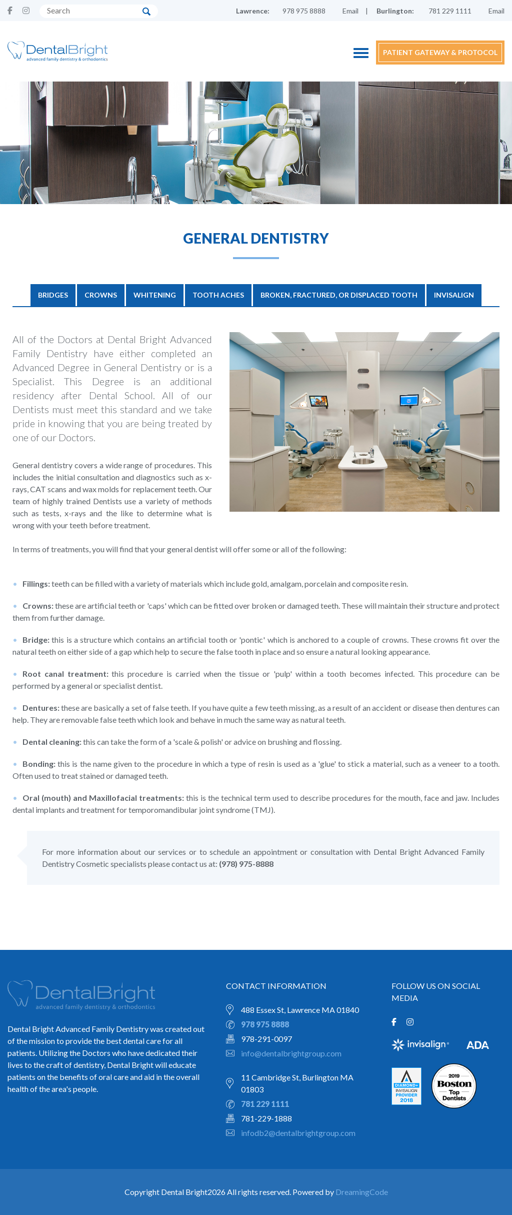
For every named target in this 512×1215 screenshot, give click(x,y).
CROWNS (100, 295)
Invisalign (454, 295)
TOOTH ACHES (218, 295)
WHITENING (155, 295)
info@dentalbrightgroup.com (291, 1053)
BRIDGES (53, 295)
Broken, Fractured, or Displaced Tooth (339, 295)
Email (350, 11)
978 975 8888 (304, 11)
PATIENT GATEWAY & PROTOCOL (440, 52)
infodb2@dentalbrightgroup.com (298, 1132)
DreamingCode (362, 1191)
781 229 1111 (450, 11)
